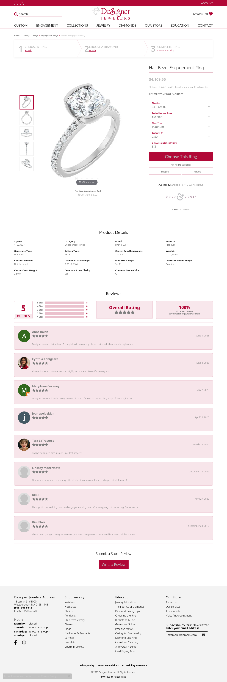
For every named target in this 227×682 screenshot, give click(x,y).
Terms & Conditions (108, 665)
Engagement (47, 25)
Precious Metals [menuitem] (124, 629)
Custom (21, 25)
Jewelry (103, 25)
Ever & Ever (121, 244)
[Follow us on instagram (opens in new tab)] (22, 3)
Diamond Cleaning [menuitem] (126, 637)
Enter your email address (182, 628)
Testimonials (173, 611)
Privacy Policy (87, 665)
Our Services (173, 606)
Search (28, 50)
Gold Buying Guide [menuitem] (126, 651)
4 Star (40, 306)
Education (180, 25)
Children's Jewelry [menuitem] (75, 620)
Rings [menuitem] (68, 629)
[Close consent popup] (69, 676)
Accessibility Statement (134, 665)
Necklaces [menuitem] (70, 606)
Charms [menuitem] (69, 624)
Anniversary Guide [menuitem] (125, 646)
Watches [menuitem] (69, 602)
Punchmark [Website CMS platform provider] (120, 677)
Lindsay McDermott (46, 468)
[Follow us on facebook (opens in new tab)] (16, 3)
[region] (87, 133)
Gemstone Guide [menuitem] (125, 624)
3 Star (40, 309)
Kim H (36, 495)
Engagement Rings (49, 35)
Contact (205, 25)
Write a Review (114, 564)
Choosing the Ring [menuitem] (126, 615)
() (87, 302)
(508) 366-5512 (87, 194)
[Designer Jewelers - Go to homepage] (113, 14)
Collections (77, 25)
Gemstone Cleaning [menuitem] (126, 642)
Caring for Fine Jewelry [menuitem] (128, 633)
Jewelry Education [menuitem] (125, 602)
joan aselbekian (43, 413)
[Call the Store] (23, 607)
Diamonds (127, 25)
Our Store (153, 25)
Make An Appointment (179, 615)
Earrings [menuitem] (69, 637)
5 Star (40, 302)
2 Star (40, 313)
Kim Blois (38, 522)
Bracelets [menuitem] (70, 642)
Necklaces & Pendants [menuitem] (77, 633)
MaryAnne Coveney (45, 386)
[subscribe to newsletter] (203, 635)
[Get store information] (25, 610)
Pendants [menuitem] (70, 615)
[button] (207, 3)
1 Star (40, 316)
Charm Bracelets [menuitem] (74, 646)
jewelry (26, 35)
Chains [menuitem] (69, 611)
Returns (197, 171)
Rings (35, 35)
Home (17, 35)
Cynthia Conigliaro (45, 359)
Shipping (165, 171)
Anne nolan (40, 332)
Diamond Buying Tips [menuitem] (127, 611)
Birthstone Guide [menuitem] (125, 620)
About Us (171, 602)
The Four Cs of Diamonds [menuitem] (129, 606)
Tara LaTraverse (43, 441)
